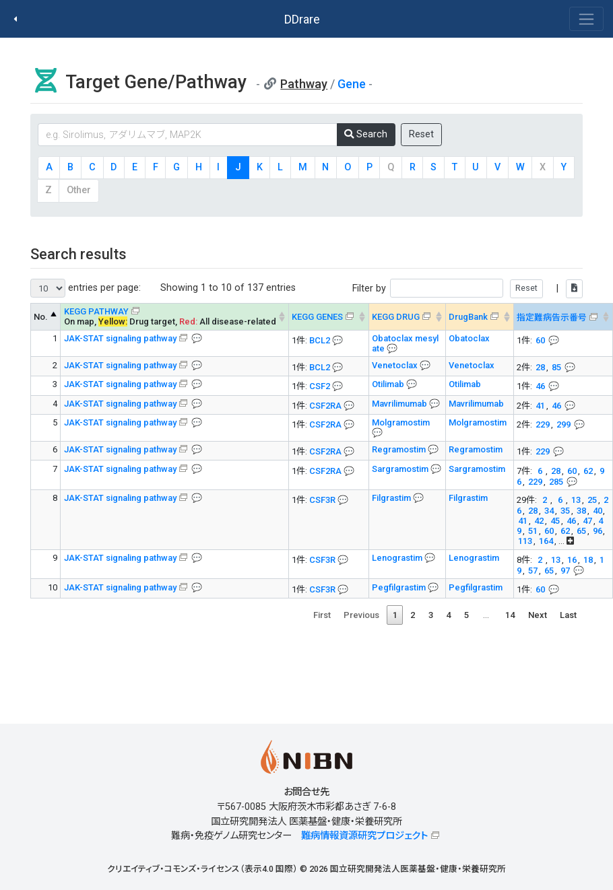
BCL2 (319, 340)
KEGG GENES (317, 317)
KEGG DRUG (396, 317)
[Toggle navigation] (586, 19)
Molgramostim (401, 422)
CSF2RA (325, 406)
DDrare (302, 19)
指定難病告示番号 (552, 317)
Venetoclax (396, 365)
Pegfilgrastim (400, 587)
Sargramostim (401, 469)
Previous (361, 615)
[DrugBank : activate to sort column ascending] (479, 317)
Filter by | (467, 288)
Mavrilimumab (400, 404)
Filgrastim (392, 498)
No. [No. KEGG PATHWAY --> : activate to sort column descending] (41, 317)
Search (365, 134)
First (322, 615)
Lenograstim (398, 558)
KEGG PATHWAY (96, 311)
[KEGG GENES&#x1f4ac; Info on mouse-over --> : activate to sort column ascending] (328, 317)
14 (510, 615)
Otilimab (389, 384)
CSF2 (319, 386)
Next (537, 615)
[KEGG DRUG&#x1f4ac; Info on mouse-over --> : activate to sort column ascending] (406, 317)
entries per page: (85, 288)
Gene (351, 84)
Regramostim (400, 449)
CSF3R (322, 500)
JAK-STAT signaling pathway (120, 338)
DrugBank (468, 317)
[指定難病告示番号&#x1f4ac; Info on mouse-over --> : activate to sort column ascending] (562, 317)
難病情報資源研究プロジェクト (364, 836)
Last (568, 615)
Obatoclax (469, 338)
